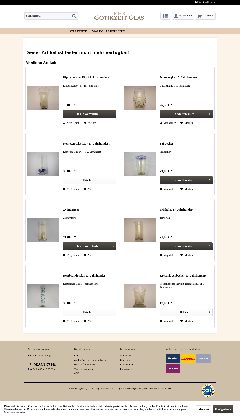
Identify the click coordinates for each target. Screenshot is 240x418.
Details (98, 179)
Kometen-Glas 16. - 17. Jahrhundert (86, 143)
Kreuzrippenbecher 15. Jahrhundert (183, 275)
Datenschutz (126, 364)
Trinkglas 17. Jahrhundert (177, 209)
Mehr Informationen (15, 412)
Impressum (126, 369)
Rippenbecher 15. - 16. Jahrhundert (86, 77)
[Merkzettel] (165, 16)
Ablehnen (203, 409)
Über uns (125, 360)
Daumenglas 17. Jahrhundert (178, 77)
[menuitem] (51, 16)
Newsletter (125, 355)
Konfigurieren (223, 409)
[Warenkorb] (206, 16)
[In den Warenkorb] (89, 114)
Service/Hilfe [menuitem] (204, 2)
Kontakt (78, 355)
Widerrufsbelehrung (84, 364)
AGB (77, 373)
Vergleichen (71, 123)
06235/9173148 (42, 364)
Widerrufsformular (84, 369)
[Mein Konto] (183, 16)
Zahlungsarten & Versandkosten (91, 360)
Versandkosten (107, 388)
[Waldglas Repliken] (108, 31)
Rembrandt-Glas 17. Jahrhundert (84, 275)
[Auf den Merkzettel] (90, 123)
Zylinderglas (71, 209)
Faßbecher (166, 143)
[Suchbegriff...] (51, 16)
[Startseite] (78, 31)
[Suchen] (74, 16)
